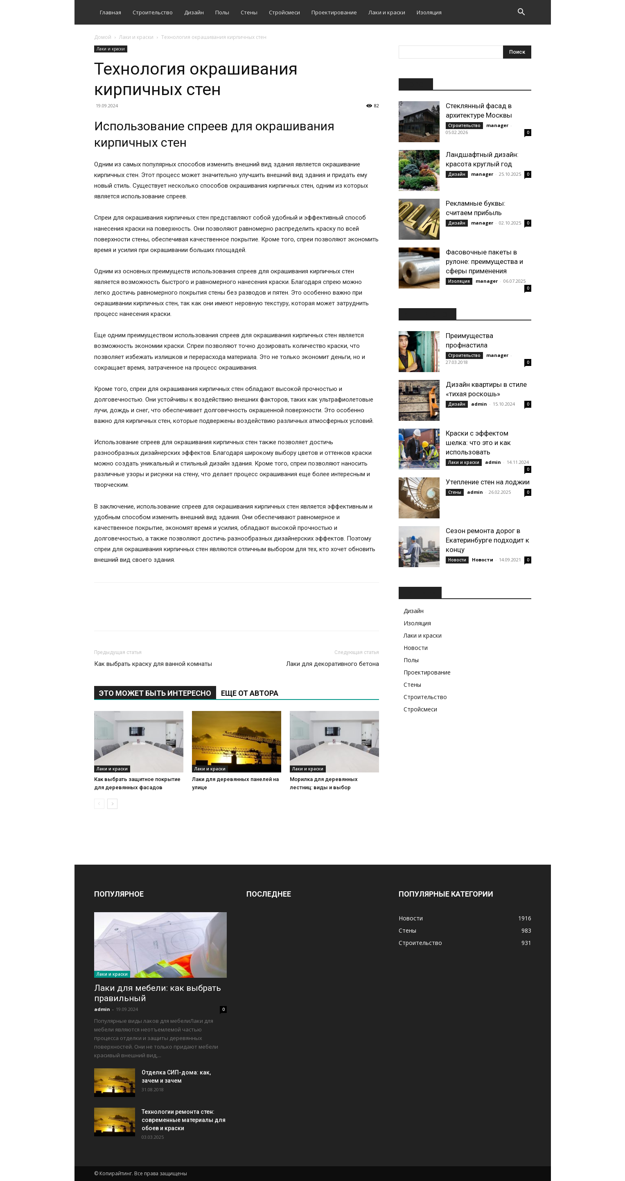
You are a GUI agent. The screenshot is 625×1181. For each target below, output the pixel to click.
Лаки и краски (386, 12)
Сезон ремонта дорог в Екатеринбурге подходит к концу (487, 540)
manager (497, 125)
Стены (249, 12)
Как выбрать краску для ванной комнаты (153, 664)
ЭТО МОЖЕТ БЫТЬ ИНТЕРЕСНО (155, 693)
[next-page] (112, 804)
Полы (222, 12)
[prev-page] (99, 804)
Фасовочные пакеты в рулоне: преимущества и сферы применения (484, 261)
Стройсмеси (284, 12)
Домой (102, 37)
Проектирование (334, 12)
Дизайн (194, 12)
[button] (521, 13)
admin (479, 404)
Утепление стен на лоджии (488, 482)
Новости (457, 560)
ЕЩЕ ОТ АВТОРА (249, 693)
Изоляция (429, 12)
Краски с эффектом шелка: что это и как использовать (478, 442)
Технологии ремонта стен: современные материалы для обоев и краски (184, 1119)
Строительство (153, 12)
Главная (110, 12)
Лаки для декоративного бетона (332, 664)
